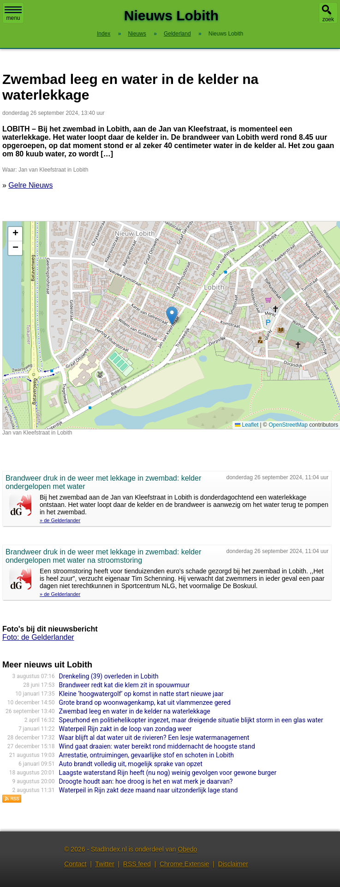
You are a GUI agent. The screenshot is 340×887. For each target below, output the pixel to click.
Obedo (187, 849)
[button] (172, 315)
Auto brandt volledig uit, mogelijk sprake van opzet (131, 764)
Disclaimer (233, 864)
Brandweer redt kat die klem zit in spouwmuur (124, 685)
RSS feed (137, 864)
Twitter (104, 864)
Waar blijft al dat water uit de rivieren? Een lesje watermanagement (154, 737)
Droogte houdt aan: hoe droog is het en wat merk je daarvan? (146, 781)
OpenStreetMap (288, 425)
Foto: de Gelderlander (38, 637)
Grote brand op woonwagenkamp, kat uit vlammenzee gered (145, 702)
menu (13, 13)
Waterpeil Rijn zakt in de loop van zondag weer (125, 728)
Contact (75, 864)
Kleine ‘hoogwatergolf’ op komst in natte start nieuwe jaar (141, 693)
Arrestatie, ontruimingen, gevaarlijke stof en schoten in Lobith (146, 755)
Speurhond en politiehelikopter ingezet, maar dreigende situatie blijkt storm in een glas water (191, 720)
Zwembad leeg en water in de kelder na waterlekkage (134, 711)
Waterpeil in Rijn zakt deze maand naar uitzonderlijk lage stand (148, 790)
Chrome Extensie (184, 864)
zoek (328, 19)
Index (103, 33)
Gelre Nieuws (30, 185)
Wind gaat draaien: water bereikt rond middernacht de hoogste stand (157, 746)
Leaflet (246, 425)
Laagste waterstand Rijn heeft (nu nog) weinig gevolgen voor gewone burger (168, 772)
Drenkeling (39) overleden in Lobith (109, 676)
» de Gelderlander (60, 520)
